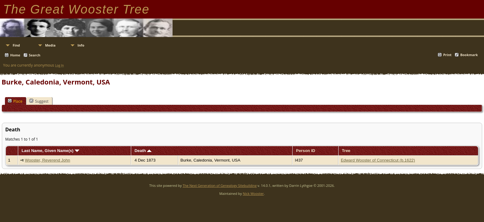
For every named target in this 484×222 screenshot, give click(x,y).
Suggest (38, 101)
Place (15, 101)
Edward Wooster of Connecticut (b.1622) (378, 160)
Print (447, 54)
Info (80, 45)
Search (34, 55)
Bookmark (469, 54)
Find (16, 45)
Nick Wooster (253, 193)
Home (15, 55)
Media (50, 45)
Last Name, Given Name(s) (50, 150)
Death (143, 150)
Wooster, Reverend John (47, 160)
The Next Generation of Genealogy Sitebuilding (220, 185)
